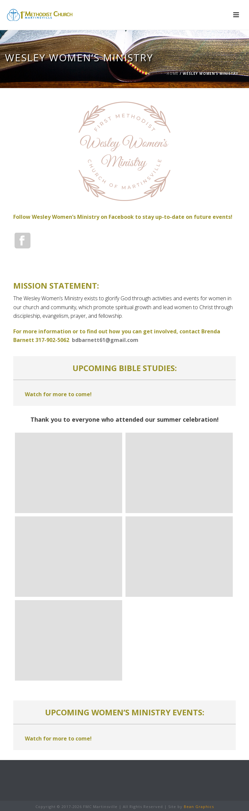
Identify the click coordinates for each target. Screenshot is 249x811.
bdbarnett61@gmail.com (105, 340)
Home (172, 73)
